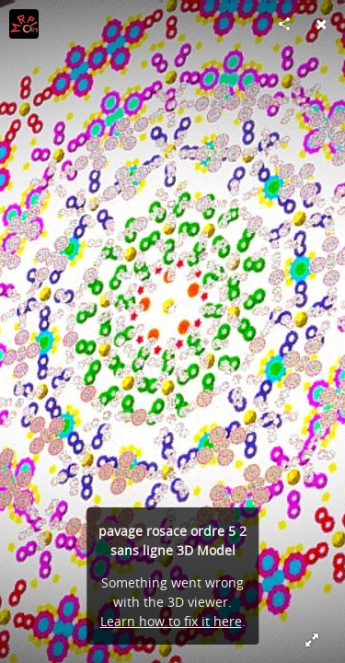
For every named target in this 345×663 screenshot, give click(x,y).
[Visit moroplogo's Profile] (24, 24)
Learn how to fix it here (171, 621)
